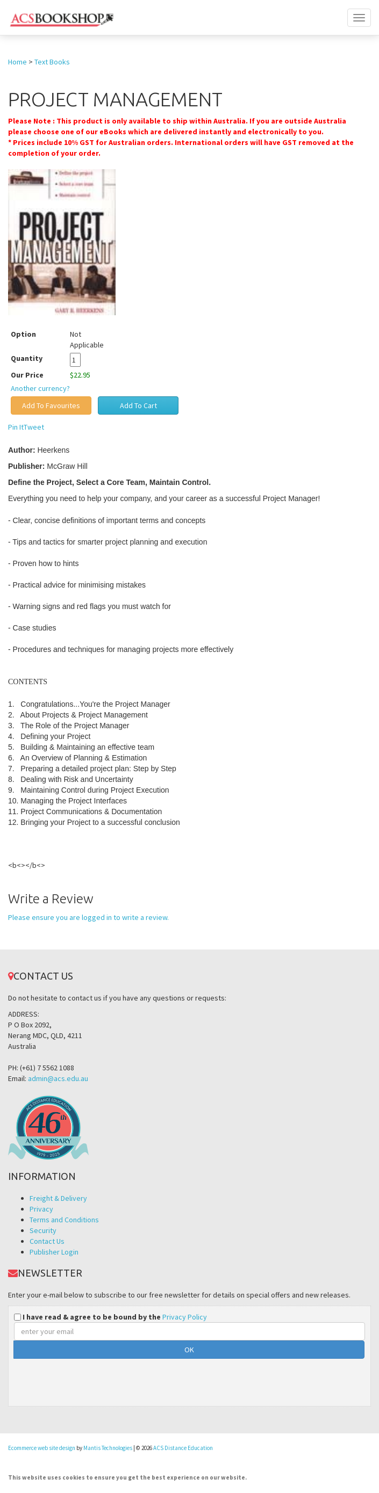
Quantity (35, 358)
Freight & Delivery (58, 1198)
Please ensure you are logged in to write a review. (88, 917)
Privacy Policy (184, 1317)
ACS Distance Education (183, 1448)
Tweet (34, 427)
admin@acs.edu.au (58, 1078)
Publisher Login (54, 1252)
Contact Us (47, 1241)
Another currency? (40, 388)
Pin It (16, 427)
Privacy (41, 1209)
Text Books (52, 62)
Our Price (27, 375)
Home (17, 62)
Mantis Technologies (107, 1448)
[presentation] (95, 1380)
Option (23, 334)
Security (43, 1230)
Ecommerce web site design (41, 1448)
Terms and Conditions (64, 1219)
